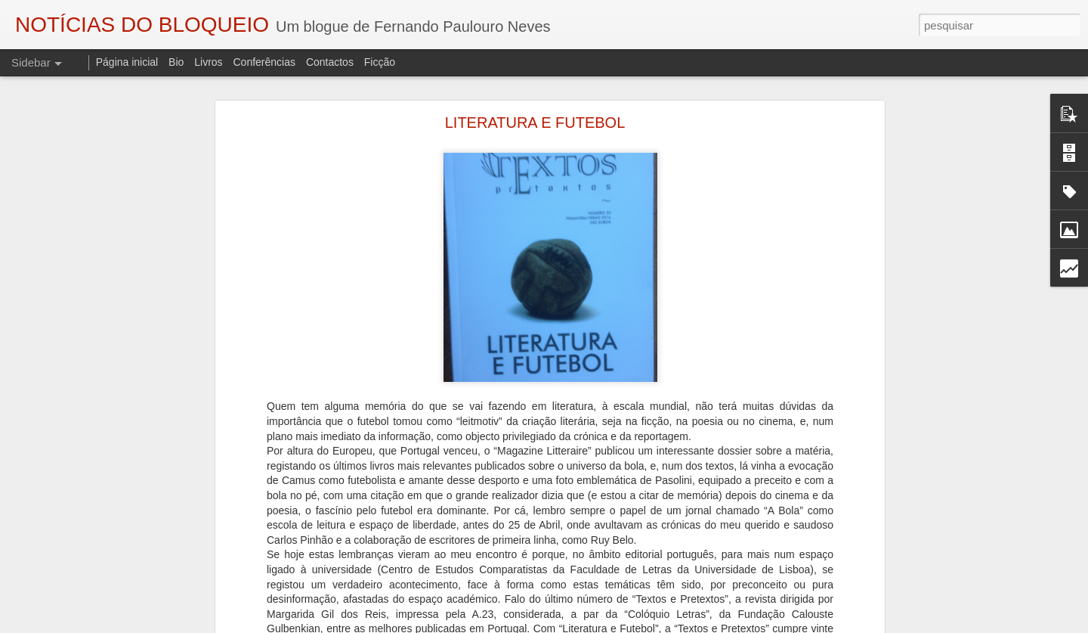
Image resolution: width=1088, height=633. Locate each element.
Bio (176, 62)
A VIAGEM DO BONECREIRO (98, 568)
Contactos (330, 62)
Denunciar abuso (715, 624)
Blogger (664, 624)
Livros (208, 62)
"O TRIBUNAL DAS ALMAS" (94, 602)
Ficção (379, 62)
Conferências (264, 62)
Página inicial (127, 62)
